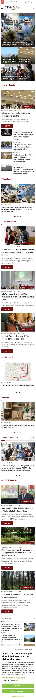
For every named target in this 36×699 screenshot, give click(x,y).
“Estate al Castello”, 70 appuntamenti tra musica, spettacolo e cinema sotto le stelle (11, 638)
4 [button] (18, 216)
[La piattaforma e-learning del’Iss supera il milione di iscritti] (18, 322)
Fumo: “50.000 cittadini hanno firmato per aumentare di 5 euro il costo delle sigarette (17, 252)
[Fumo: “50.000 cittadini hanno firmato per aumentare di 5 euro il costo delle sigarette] (26, 72)
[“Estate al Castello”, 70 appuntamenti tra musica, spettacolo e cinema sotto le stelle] (9, 55)
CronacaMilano (7, 110)
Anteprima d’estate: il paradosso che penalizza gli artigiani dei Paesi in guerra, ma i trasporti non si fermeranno (17, 45)
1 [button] (14, 216)
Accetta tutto (18, 686)
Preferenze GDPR (18, 696)
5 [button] (20, 216)
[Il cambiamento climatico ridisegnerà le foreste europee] (18, 580)
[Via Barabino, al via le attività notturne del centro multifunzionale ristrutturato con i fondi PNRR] (6, 155)
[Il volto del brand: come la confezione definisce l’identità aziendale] (18, 411)
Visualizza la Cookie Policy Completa (14, 678)
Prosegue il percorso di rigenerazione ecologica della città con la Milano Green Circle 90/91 (17, 553)
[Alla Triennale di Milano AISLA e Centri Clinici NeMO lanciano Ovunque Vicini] (18, 280)
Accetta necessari (18, 691)
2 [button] (15, 216)
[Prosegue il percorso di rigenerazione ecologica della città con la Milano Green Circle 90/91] (18, 536)
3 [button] (17, 216)
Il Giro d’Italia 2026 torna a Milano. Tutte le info (17, 385)
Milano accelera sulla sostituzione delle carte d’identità (26, 62)
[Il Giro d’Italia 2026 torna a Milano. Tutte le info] (18, 371)
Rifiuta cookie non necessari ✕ (24, 649)
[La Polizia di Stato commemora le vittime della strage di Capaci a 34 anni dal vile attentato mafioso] (6, 167)
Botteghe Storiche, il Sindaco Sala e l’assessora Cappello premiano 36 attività (23, 147)
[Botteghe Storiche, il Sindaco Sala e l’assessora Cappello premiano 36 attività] (6, 145)
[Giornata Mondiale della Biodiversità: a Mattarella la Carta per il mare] (18, 494)
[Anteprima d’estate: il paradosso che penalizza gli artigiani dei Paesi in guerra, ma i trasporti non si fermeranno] (18, 30)
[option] (18, 47)
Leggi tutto (7, 126)
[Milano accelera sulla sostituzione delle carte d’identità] (26, 55)
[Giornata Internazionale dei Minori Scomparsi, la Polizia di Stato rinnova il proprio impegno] (6, 132)
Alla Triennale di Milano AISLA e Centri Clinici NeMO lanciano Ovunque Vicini (17, 297)
